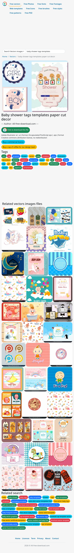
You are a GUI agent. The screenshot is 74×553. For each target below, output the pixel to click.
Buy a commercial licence (13, 142)
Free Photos (29, 4)
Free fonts (41, 4)
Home (4, 56)
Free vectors (15, 4)
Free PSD (28, 13)
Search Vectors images (13, 51)
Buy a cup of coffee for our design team (19, 147)
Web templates (16, 8)
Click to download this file (15, 130)
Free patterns (15, 13)
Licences (25, 538)
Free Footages (56, 4)
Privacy (40, 538)
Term (33, 538)
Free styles (57, 8)
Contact (55, 538)
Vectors (13, 56)
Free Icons (30, 8)
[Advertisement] (37, 32)
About (47, 538)
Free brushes (44, 8)
